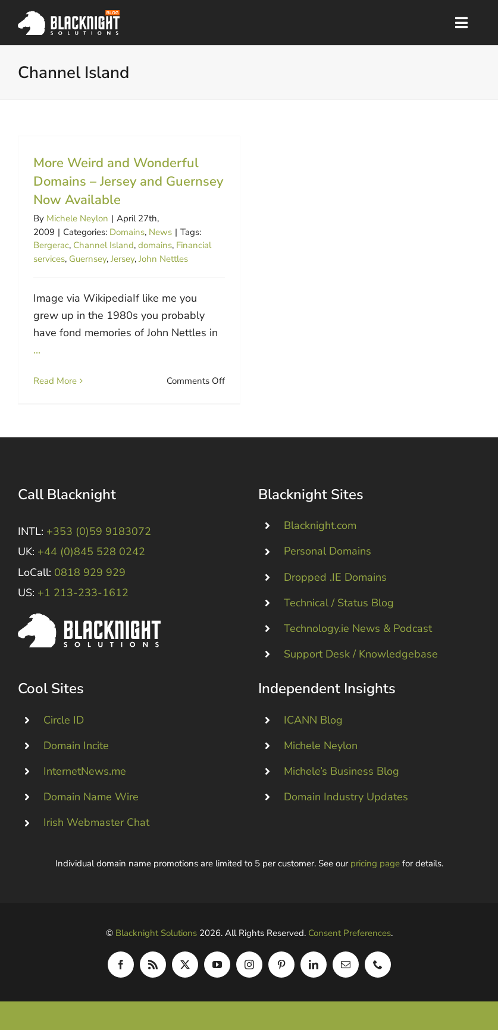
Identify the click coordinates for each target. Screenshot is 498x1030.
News (160, 232)
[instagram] (249, 964)
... (36, 350)
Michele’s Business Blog (341, 771)
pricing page (375, 863)
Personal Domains (327, 551)
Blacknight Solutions (156, 933)
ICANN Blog (313, 720)
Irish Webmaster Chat (96, 822)
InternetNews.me (84, 771)
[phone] (378, 964)
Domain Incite (76, 745)
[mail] (346, 964)
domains (155, 245)
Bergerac (51, 245)
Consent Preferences (349, 933)
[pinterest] (281, 964)
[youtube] (217, 964)
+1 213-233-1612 (83, 593)
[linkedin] (313, 964)
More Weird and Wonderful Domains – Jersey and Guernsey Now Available (128, 181)
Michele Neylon (77, 218)
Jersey (122, 259)
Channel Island (103, 245)
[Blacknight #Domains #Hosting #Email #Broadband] (89, 619)
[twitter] (185, 964)
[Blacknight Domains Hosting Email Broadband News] (69, 15)
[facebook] (121, 964)
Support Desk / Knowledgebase (361, 654)
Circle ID (63, 720)
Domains (127, 232)
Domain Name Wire (91, 797)
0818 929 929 (90, 572)
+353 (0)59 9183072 (98, 531)
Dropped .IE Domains (335, 577)
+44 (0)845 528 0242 (91, 551)
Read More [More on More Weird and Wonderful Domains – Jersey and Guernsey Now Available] (55, 381)
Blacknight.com (320, 525)
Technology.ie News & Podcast (358, 628)
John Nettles (163, 259)
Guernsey (88, 259)
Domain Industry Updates (346, 797)
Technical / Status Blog (339, 603)
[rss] (153, 964)
